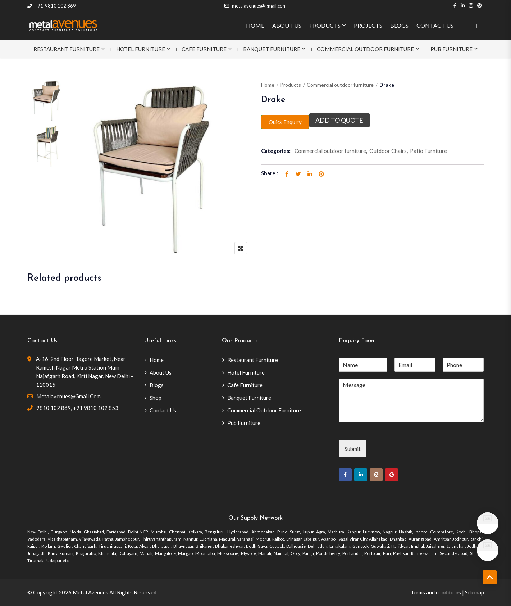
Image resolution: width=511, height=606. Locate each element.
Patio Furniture (428, 151)
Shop (155, 397)
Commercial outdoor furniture (340, 85)
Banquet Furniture (271, 49)
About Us (161, 372)
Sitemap (474, 592)
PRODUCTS (325, 25)
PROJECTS (368, 25)
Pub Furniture (451, 49)
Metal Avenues (90, 592)
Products (290, 85)
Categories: (276, 151)
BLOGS (399, 25)
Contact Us (163, 410)
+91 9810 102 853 (95, 407)
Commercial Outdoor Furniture (365, 49)
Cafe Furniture (204, 49)
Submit (353, 449)
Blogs (157, 385)
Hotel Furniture (140, 49)
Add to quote (340, 120)
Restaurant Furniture (66, 49)
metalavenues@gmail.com (255, 6)
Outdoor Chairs (388, 151)
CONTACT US (434, 25)
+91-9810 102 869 (51, 6)
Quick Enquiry (285, 122)
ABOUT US (286, 25)
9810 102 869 (53, 407)
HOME (255, 25)
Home (267, 85)
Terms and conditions (436, 592)
